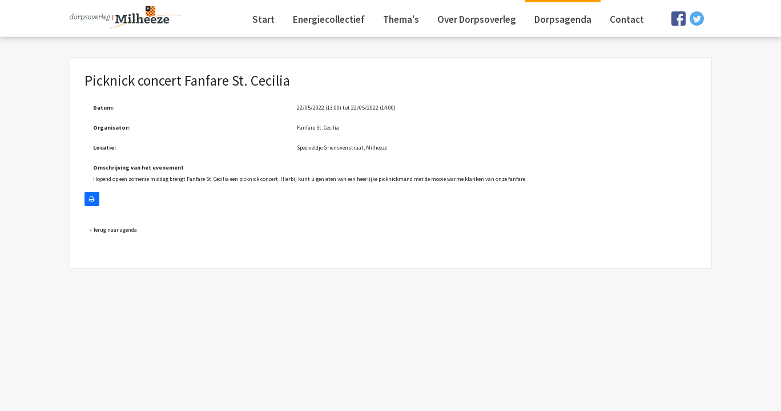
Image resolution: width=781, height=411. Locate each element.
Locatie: (104, 147)
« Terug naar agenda (113, 229)
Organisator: (111, 127)
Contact (627, 19)
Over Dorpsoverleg (476, 19)
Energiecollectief (329, 19)
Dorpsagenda (562, 19)
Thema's (401, 19)
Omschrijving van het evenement (138, 167)
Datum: (103, 107)
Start (263, 19)
